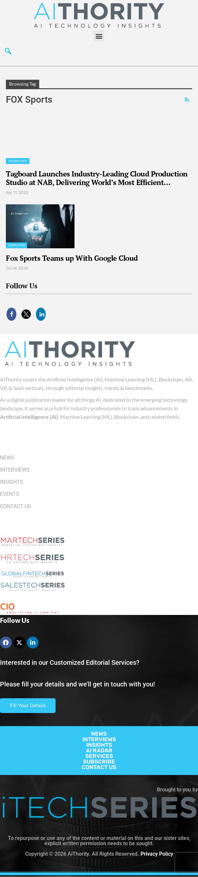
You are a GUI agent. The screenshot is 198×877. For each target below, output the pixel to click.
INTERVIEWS (99, 739)
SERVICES (99, 756)
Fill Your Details (28, 705)
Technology (17, 161)
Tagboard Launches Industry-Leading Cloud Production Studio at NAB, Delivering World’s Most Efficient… (97, 178)
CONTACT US (99, 767)
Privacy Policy (156, 854)
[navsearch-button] (8, 52)
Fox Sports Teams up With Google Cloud (72, 258)
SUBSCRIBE (99, 761)
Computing (16, 245)
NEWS (99, 733)
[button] (98, 36)
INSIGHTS (99, 745)
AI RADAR (99, 750)
